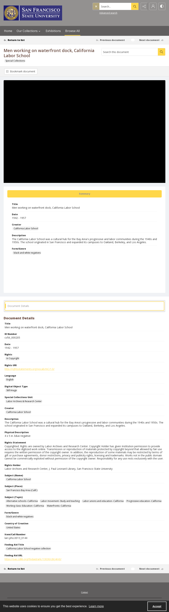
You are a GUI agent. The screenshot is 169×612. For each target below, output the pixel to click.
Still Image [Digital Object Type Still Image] (11, 390)
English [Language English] (10, 379)
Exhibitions (53, 31)
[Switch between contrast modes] (161, 6)
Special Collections (15, 60)
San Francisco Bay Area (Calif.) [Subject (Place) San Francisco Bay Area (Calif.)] (21, 490)
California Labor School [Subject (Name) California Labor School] (18, 479)
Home (8, 31)
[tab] (84, 193)
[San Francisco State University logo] (33, 12)
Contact (84, 592)
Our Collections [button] (29, 31)
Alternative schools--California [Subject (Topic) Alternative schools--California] (22, 501)
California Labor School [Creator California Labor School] (26, 228)
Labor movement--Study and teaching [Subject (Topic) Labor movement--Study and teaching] (60, 501)
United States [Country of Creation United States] (13, 527)
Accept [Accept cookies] (157, 606)
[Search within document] (161, 52)
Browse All (72, 31)
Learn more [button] (96, 606)
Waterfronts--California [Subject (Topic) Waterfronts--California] (59, 505)
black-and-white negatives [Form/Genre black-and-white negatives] (27, 252)
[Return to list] (25, 40)
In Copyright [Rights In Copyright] (12, 358)
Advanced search (101, 12)
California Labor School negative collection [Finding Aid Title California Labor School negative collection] (28, 548)
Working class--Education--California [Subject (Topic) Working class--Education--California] (25, 505)
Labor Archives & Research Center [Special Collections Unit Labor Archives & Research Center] (24, 401)
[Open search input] (134, 6)
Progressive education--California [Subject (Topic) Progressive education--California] (144, 501)
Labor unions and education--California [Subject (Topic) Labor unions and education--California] (103, 501)
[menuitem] (84, 592)
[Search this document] (130, 52)
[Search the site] (108, 6)
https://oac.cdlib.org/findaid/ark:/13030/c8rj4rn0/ (33, 559)
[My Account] (152, 6)
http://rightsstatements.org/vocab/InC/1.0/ (29, 369)
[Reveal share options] (143, 6)
